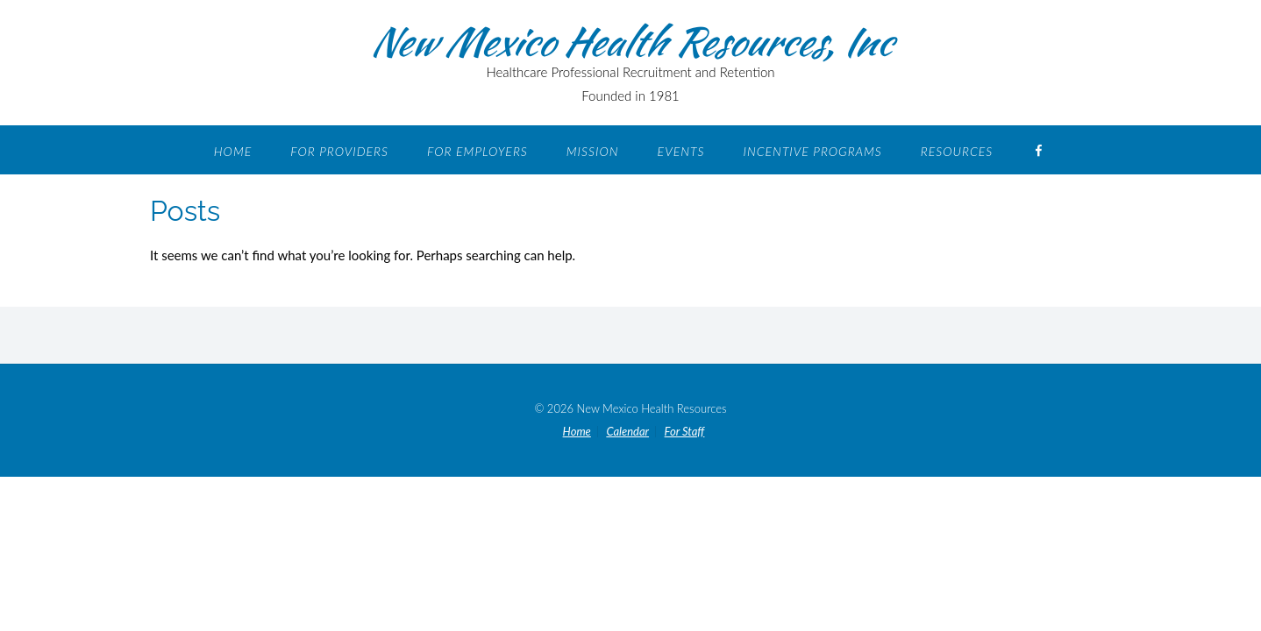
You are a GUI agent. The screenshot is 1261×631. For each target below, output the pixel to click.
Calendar (627, 431)
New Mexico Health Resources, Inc (631, 41)
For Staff (685, 431)
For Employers (477, 151)
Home (233, 151)
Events (681, 151)
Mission (592, 151)
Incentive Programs (812, 151)
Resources (957, 151)
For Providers (339, 151)
